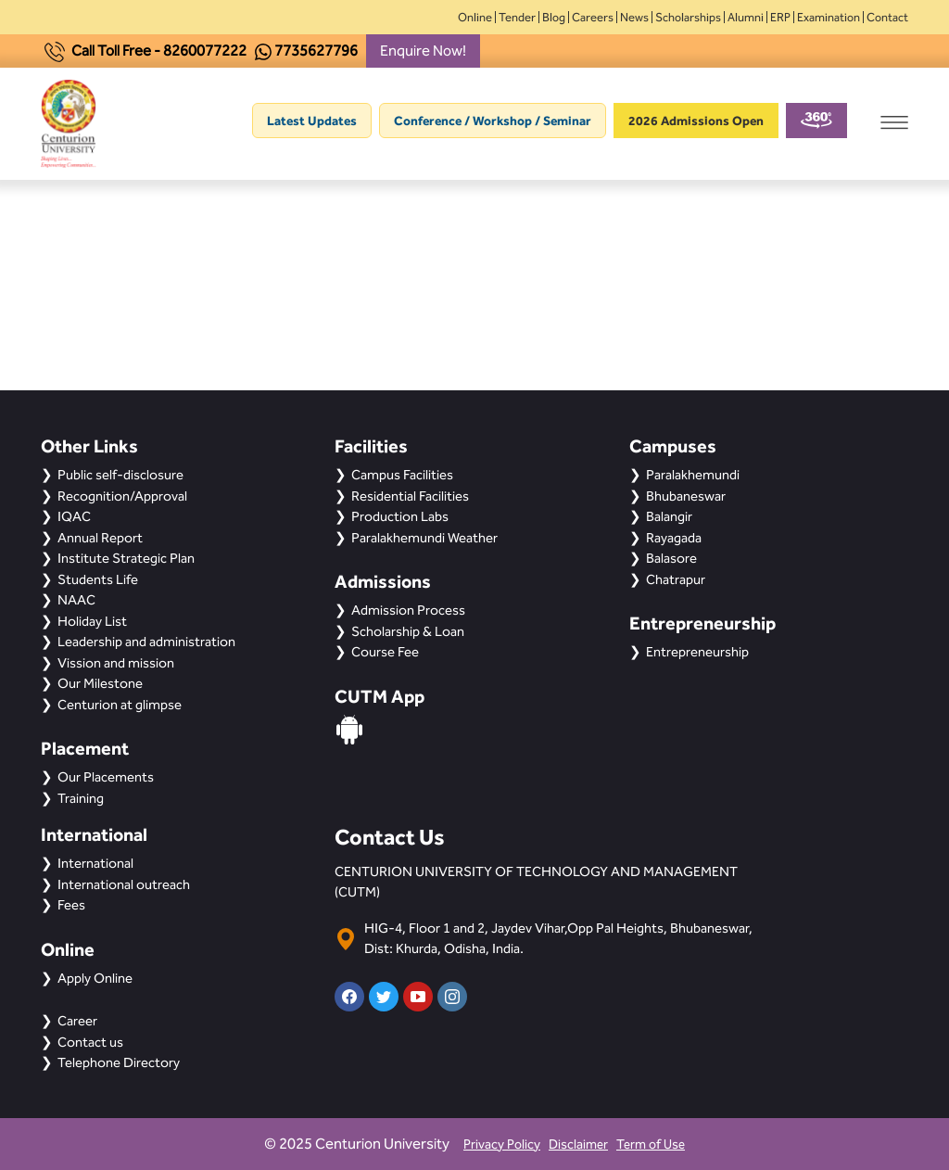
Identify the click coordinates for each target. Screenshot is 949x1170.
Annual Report (100, 537)
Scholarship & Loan (407, 631)
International (95, 863)
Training (80, 798)
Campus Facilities (402, 474)
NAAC (76, 599)
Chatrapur (675, 579)
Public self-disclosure (120, 474)
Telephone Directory (118, 1062)
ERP (780, 17)
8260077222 (205, 50)
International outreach (123, 884)
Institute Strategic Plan (126, 558)
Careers (593, 17)
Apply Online (95, 978)
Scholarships (688, 17)
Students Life (97, 579)
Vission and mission (115, 663)
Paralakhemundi (693, 474)
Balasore (671, 558)
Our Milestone (100, 683)
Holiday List (92, 621)
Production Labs (400, 516)
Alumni (746, 17)
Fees (71, 905)
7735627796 (316, 50)
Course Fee (385, 651)
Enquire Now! (423, 50)
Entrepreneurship (697, 651)
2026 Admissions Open (696, 120)
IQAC (74, 516)
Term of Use (650, 1144)
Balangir (669, 516)
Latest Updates (312, 120)
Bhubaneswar (686, 496)
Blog (553, 17)
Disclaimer (578, 1144)
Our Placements (105, 777)
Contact (887, 17)
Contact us (90, 1042)
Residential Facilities (410, 496)
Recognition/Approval (122, 496)
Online (475, 17)
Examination (828, 17)
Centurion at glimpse (119, 704)
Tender (517, 17)
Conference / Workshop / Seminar (492, 120)
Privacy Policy (501, 1144)
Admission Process (408, 610)
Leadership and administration (146, 641)
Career (77, 1020)
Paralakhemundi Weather (424, 537)
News (634, 17)
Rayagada (674, 537)
